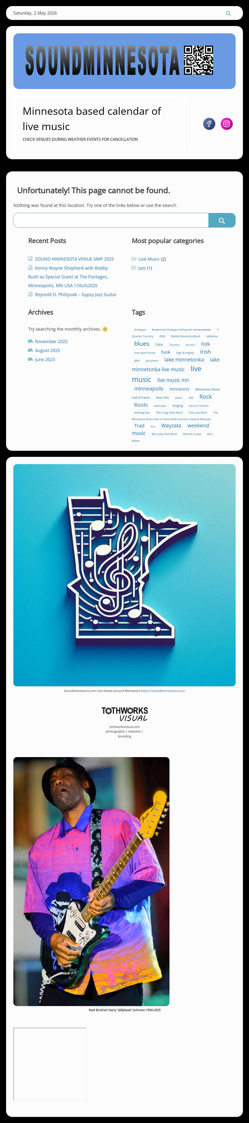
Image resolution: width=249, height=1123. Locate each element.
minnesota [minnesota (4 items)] (179, 389)
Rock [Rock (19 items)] (205, 396)
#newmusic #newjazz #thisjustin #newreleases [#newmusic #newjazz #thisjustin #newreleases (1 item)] (181, 329)
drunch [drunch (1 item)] (190, 344)
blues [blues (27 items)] (141, 343)
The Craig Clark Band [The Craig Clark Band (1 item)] (169, 412)
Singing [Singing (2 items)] (177, 405)
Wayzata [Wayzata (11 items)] (171, 425)
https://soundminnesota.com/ (163, 691)
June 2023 (45, 359)
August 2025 (47, 350)
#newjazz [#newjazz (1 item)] (140, 329)
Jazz (142, 268)
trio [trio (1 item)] (153, 426)
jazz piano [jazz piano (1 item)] (152, 360)
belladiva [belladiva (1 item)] (212, 336)
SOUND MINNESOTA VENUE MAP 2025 (74, 259)
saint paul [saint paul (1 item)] (160, 405)
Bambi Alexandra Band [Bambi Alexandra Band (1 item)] (185, 336)
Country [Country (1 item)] (174, 344)
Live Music (149, 259)
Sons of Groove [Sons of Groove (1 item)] (199, 405)
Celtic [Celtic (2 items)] (159, 344)
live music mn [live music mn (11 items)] (173, 380)
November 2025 (51, 341)
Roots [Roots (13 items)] (141, 404)
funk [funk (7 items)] (165, 352)
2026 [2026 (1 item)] (162, 336)
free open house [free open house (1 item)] (144, 352)
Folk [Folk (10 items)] (205, 344)
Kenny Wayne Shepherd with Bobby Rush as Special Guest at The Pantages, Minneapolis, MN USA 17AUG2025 (68, 276)
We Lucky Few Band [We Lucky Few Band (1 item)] (164, 434)
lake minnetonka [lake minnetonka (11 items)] (184, 359)
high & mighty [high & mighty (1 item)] (185, 352)
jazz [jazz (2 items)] (137, 360)
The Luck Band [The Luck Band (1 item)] (198, 412)
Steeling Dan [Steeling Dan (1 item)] (142, 412)
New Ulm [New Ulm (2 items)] (162, 397)
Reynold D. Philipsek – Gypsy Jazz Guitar (75, 294)
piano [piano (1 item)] (178, 397)
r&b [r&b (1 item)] (190, 397)
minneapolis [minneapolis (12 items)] (148, 388)
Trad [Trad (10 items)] (139, 425)
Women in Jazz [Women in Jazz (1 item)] (192, 434)
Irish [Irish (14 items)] (205, 351)
